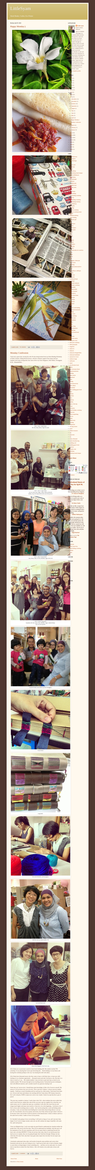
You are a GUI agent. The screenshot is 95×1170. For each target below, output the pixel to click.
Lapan (71, 324)
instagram (72, 303)
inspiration (72, 301)
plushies (72, 393)
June (72, 113)
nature (71, 367)
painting (72, 373)
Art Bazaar (72, 167)
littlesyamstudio (73, 344)
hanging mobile (73, 289)
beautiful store (73, 185)
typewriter (72, 434)
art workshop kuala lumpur (76, 173)
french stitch (73, 262)
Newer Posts (14, 1158)
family (71, 254)
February (73, 127)
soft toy (71, 416)
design (71, 236)
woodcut (72, 447)
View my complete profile (74, 71)
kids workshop (73, 316)
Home (36, 1158)
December (74, 99)
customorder (73, 229)
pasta (71, 379)
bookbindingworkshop (75, 201)
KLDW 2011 (73, 318)
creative (71, 225)
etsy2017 (72, 248)
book (71, 189)
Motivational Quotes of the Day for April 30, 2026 (76, 484)
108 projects (73, 158)
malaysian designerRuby (75, 352)
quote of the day (73, 404)
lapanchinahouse (74, 328)
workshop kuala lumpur (75, 453)
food (71, 258)
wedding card (73, 443)
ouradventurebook (74, 371)
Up (70, 436)
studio (71, 418)
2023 (71, 78)
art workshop (73, 171)
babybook (72, 181)
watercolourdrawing (74, 441)
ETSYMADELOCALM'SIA (76, 250)
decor (71, 234)
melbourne (72, 361)
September (74, 106)
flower (71, 256)
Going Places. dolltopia (75, 270)
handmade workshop (75, 285)
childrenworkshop (74, 215)
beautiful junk (73, 183)
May (72, 115)
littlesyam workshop (74, 342)
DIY (71, 238)
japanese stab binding (75, 307)
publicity (72, 400)
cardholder (72, 205)
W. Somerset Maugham (78, 493)
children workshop (74, 210)
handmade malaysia (74, 283)
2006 (71, 149)
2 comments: (23, 1153)
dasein (71, 232)
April (72, 117)
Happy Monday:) (18, 26)
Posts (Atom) (20, 1161)
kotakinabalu (73, 320)
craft (71, 221)
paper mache (73, 375)
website (71, 550)
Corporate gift (73, 219)
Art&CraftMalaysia (74, 175)
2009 (71, 142)
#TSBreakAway (73, 156)
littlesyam (72, 336)
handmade (72, 281)
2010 (71, 140)
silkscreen (72, 412)
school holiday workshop (76, 410)
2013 (71, 132)
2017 (71, 90)
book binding (73, 193)
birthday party (73, 187)
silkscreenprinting (74, 414)
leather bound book (74, 332)
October (73, 103)
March (73, 125)
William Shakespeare (77, 514)
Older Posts (59, 1158)
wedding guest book (74, 445)
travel (71, 428)
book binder (72, 191)
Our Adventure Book (75, 369)
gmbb (71, 268)
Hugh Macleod (75, 532)
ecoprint (72, 242)
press (71, 398)
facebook (72, 544)
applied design (73, 160)
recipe (71, 406)
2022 (71, 80)
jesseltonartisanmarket (75, 309)
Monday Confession (19, 353)
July (72, 110)
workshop (72, 451)
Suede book (72, 420)
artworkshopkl (73, 179)
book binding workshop (75, 195)
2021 (71, 82)
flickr (71, 552)
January (73, 130)
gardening (72, 264)
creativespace (73, 227)
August (73, 108)
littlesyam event (73, 340)
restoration (72, 408)
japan (71, 305)
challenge (72, 208)
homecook (72, 297)
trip (70, 432)
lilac (71, 334)
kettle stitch (72, 313)
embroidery (72, 244)
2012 (71, 135)
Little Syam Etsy (74, 546)
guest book (72, 275)
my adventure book (74, 365)
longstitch (72, 346)
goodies (71, 272)
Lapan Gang (73, 326)
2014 (71, 97)
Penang (71, 381)
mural (71, 363)
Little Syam (81, 25)
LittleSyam (20, 8)
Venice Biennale (73, 439)
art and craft (72, 164)
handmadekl (73, 287)
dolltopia (72, 240)
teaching (72, 422)
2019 (71, 85)
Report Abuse (72, 458)
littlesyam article (74, 338)
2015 (71, 94)
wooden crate (73, 449)
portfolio (72, 395)
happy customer (73, 291)
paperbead (72, 377)
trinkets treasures (74, 430)
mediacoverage (73, 359)
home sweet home (74, 295)
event (71, 252)
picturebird (72, 387)
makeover (72, 348)
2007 (71, 147)
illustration (72, 299)
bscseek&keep (73, 203)
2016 (71, 92)
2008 (71, 144)
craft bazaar (72, 223)
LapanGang (72, 330)
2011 (71, 137)
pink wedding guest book (76, 389)
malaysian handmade (75, 354)
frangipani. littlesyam (75, 260)
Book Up (72, 197)
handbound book (74, 279)
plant (71, 391)
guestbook (72, 277)
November (74, 101)
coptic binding (73, 217)
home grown (73, 293)
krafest (71, 322)
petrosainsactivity (74, 383)
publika (71, 402)
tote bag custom (73, 426)
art (70, 162)
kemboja (72, 311)
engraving (72, 246)
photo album (73, 385)
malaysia (72, 350)
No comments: (23, 347)
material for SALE (74, 357)
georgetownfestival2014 (75, 266)
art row (71, 169)
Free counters (71, 475)
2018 (71, 87)
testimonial (72, 424)
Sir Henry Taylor (76, 503)
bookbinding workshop (75, 199)
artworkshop (73, 177)
